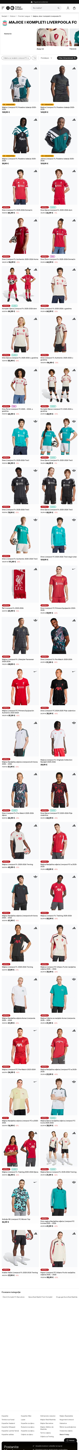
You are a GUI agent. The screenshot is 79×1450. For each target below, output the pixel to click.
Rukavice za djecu (27, 1427)
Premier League (24, 16)
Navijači (4, 16)
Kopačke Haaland (8, 1423)
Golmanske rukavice (47, 1416)
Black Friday (64, 1434)
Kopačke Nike (26, 1416)
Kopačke (5, 1416)
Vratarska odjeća (66, 1431)
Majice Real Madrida (48, 1419)
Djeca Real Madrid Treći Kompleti (40, 1297)
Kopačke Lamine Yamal (10, 1431)
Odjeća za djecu (27, 1434)
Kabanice (63, 1423)
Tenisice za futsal (8, 1419)
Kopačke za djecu (27, 1423)
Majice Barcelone (46, 1423)
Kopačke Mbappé (8, 1427)
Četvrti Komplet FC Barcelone (13, 1297)
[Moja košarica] (74, 8)
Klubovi (13, 16)
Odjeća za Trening (47, 1436)
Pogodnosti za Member (39, 2)
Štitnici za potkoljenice (68, 1427)
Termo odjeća (45, 1433)
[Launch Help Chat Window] (70, 1440)
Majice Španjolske (66, 1416)
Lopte (23, 1419)
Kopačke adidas (8, 1434)
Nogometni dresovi (67, 1419)
